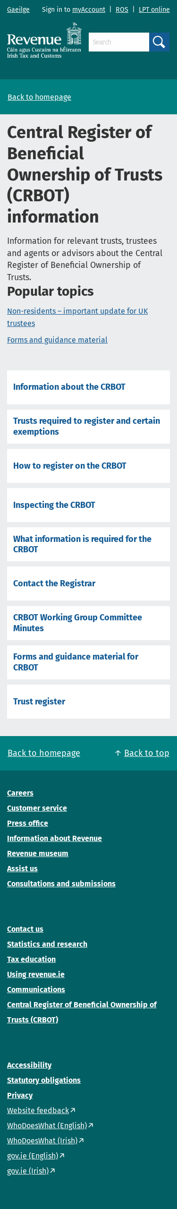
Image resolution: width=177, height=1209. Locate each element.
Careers (20, 793)
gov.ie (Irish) (28, 1170)
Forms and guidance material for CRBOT (75, 662)
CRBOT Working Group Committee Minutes (77, 622)
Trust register (39, 701)
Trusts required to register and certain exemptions (86, 426)
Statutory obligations (44, 1080)
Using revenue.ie (36, 974)
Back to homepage (39, 97)
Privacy (20, 1095)
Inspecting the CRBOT (54, 505)
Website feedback (38, 1110)
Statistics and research (47, 944)
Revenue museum (37, 853)
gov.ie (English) (32, 1155)
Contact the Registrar (54, 583)
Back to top (146, 753)
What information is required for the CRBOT (82, 544)
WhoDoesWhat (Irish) (42, 1140)
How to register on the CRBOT (69, 466)
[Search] (119, 42)
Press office (27, 823)
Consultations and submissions (61, 883)
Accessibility (29, 1065)
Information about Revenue (54, 838)
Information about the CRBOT (69, 387)
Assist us (22, 868)
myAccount (88, 10)
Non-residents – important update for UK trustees (77, 317)
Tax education (31, 959)
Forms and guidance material (57, 339)
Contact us (25, 929)
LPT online (154, 10)
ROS (122, 10)
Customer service (37, 808)
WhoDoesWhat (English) (47, 1125)
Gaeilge (18, 10)
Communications (36, 989)
